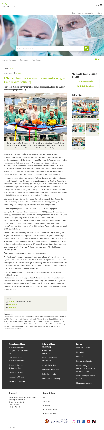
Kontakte (79, 357)
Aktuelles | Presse (83, 348)
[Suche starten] (86, 48)
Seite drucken (12, 305)
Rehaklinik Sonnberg (50, 374)
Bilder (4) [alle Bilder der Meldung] (77, 95)
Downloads (24, 60)
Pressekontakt (36, 60)
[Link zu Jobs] (99, 13)
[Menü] (99, 5)
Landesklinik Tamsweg (16, 381)
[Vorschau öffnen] (35, 117)
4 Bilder (18, 73)
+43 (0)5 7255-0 (14, 407)
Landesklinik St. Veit (16, 377)
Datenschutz (46, 401)
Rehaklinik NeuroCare (50, 370)
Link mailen (12, 308)
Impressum (46, 405)
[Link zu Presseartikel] (90, 13)
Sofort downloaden (85, 81)
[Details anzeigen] (97, 119)
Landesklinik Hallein (15, 372)
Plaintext (11, 302)
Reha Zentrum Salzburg (51, 378)
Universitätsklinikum (16, 348)
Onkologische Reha (49, 365)
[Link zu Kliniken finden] (77, 13)
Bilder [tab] (12, 68)
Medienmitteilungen (9, 60)
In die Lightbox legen (86, 86)
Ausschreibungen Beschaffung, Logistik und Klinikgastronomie (85, 368)
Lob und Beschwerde (84, 361)
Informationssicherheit (49, 409)
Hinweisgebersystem (84, 383)
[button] (97, 59)
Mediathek (80, 352)
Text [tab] (6, 68)
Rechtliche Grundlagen (49, 413)
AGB (43, 397)
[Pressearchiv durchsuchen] (52, 48)
